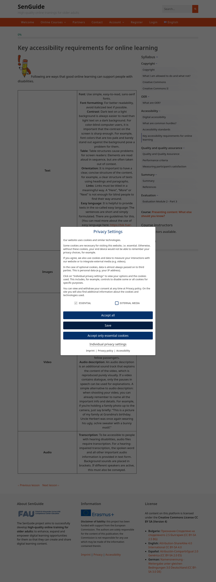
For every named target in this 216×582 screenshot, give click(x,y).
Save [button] (108, 325)
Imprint (90, 350)
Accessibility (123, 350)
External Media (127, 303)
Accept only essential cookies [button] (108, 335)
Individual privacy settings (108, 344)
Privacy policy (133, 288)
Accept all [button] (108, 315)
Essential (82, 303)
